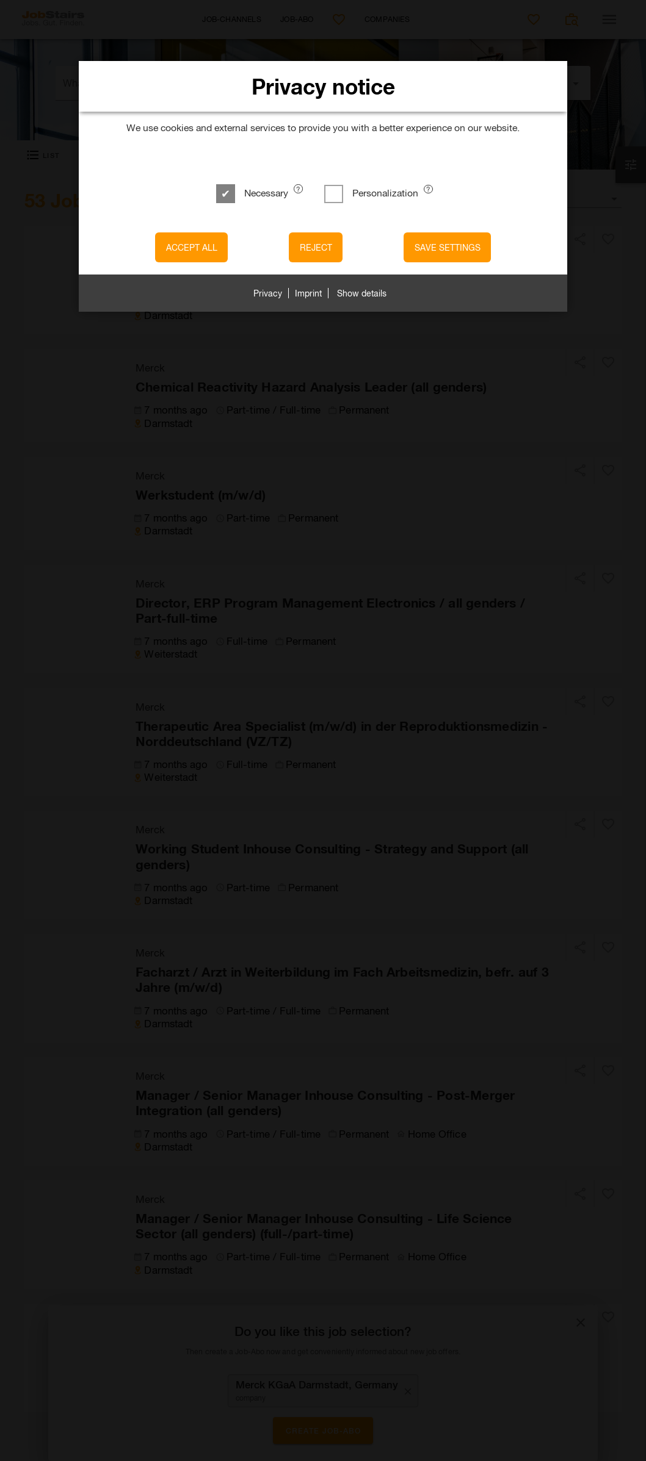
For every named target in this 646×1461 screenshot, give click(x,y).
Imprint (308, 293)
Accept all (191, 247)
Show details (362, 293)
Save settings (448, 247)
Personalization (372, 192)
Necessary (253, 192)
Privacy (267, 293)
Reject (316, 247)
